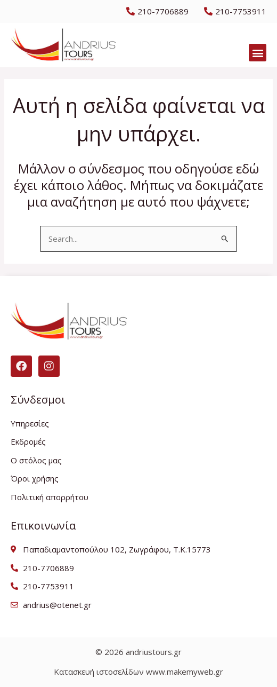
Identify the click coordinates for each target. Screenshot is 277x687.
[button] (257, 52)
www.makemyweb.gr (184, 671)
